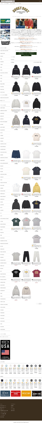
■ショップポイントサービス (4, 336)
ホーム (2, 3)
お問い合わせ (13, 410)
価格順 (38, 62)
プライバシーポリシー (3, 412)
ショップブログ (2, 415)
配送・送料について (3, 407)
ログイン (12, 407)
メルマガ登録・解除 (3, 413)
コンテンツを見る (18, 3)
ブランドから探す (6, 3)
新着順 (40, 62)
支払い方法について (3, 405)
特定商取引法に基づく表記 (4, 410)
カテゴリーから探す (12, 3)
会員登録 (12, 405)
